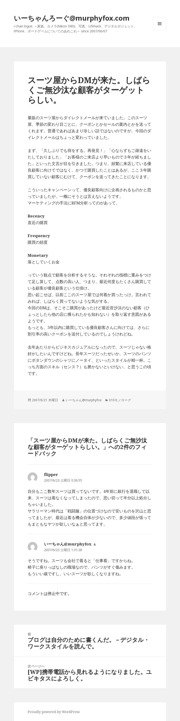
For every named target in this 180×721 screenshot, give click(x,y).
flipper (51, 474)
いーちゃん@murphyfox (83, 400)
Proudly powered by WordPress (54, 712)
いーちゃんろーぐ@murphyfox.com (72, 17)
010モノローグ (120, 400)
